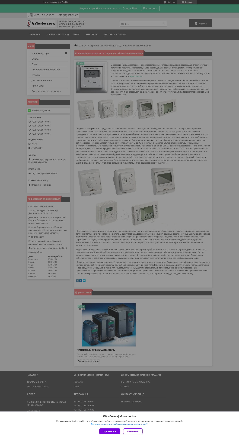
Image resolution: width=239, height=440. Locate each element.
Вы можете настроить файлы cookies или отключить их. (118, 424)
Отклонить (133, 431)
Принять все (109, 431)
